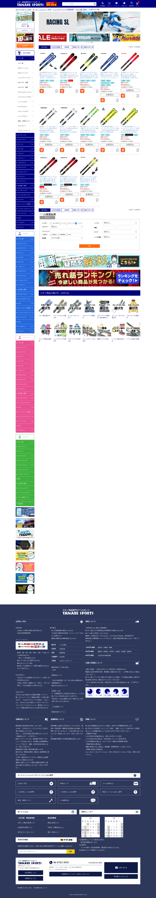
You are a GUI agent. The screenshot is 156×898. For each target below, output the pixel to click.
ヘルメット (21, 158)
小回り (52, 80)
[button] (39, 38)
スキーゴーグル (22, 460)
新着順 (66, 47)
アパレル (20, 227)
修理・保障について (24, 800)
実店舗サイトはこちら (121, 876)
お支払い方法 (22, 783)
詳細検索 (102, 4)
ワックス (20, 199)
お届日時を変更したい (25, 827)
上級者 (42, 80)
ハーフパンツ (22, 181)
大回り (92, 134)
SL (61, 80)
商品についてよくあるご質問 (112, 792)
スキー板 (20, 58)
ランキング (116, 3)
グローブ (20, 153)
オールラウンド (105, 82)
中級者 (82, 80)
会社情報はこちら (30, 872)
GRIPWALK (129, 134)
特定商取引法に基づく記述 (24, 887)
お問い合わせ (123, 867)
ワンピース (21, 176)
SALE (70, 80)
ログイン (25, 30)
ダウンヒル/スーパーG (24, 92)
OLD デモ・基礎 (23, 87)
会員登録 (25, 45)
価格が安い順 (77, 47)
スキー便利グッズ (23, 497)
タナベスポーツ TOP (23, 9)
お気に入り (124, 4)
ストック (20, 144)
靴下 (19, 479)
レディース (71, 223)
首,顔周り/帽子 (22, 185)
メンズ (63, 223)
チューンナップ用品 (24, 204)
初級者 (108, 80)
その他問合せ (64, 800)
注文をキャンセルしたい (26, 832)
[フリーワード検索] (66, 231)
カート (137, 4)
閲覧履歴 (131, 4)
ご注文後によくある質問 (68, 792)
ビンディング (22, 135)
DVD (19, 218)
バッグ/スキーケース (24, 195)
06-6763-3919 (61, 862)
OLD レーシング (23, 73)
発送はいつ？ (64, 783)
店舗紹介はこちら (30, 878)
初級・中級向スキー (24, 121)
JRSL (47, 80)
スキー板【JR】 (81, 9)
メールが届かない (108, 783)
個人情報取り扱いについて (40, 887)
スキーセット (22, 126)
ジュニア (79, 223)
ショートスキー (22, 102)
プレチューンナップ (24, 130)
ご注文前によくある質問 (26, 792)
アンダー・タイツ (23, 474)
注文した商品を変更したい (26, 823)
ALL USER (56, 223)
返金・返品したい (54, 832)
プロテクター (22, 162)
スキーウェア (22, 167)
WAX (19, 303)
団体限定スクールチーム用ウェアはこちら (75, 874)
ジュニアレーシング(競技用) (63, 9)
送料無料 (62, 234)
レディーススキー (23, 111)
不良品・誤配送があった (56, 827)
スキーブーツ (22, 139)
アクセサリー (22, 326)
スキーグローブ (22, 465)
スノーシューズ (22, 488)
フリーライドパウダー (24, 97)
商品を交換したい (54, 823)
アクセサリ (21, 222)
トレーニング (22, 213)
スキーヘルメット (23, 469)
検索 (94, 4)
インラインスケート (24, 208)
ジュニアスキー (22, 116)
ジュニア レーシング (24, 77)
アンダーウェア (22, 190)
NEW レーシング (23, 68)
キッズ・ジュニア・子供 (42, 9)
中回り (88, 80)
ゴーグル (20, 149)
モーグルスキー (22, 106)
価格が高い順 (88, 47)
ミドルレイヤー (22, 172)
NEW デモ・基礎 (23, 82)
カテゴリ (109, 4)
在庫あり (54, 234)
